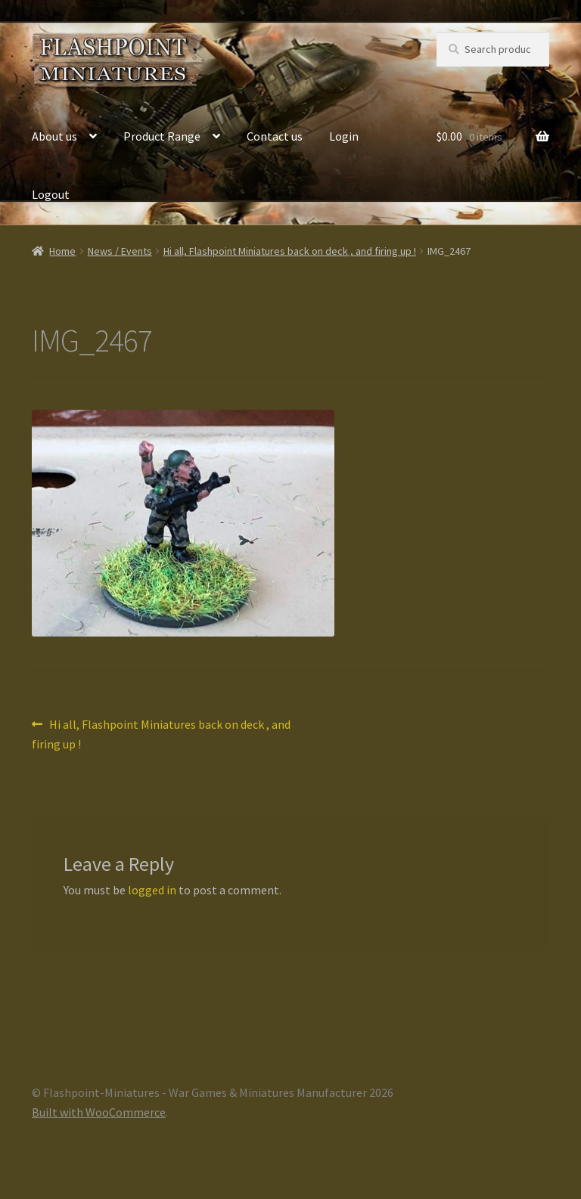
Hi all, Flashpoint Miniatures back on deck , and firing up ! (289, 251)
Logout (51, 194)
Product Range (161, 136)
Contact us (275, 136)
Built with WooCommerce (99, 1112)
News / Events (120, 251)
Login (344, 136)
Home (62, 251)
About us (54, 136)
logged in (152, 889)
